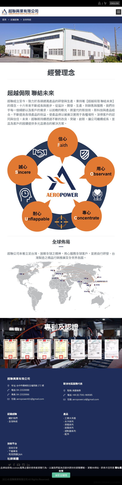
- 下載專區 (12, 451)
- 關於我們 (12, 418)
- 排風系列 (68, 424)
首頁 (4, 19)
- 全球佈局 (12, 421)
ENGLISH (115, 3)
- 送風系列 (68, 427)
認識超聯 (14, 19)
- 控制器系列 (69, 430)
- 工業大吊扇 (69, 418)
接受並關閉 (61, 475)
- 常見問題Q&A (14, 454)
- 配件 (66, 434)
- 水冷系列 (68, 421)
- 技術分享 (12, 447)
